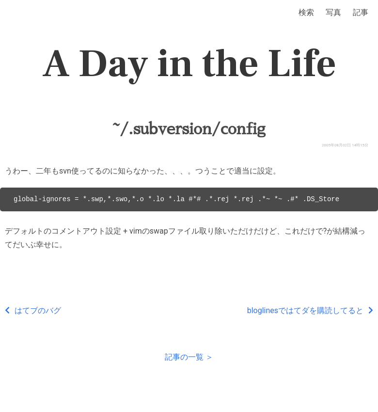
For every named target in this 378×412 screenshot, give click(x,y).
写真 (333, 12)
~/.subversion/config (189, 129)
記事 (360, 12)
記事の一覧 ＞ (189, 357)
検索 (306, 12)
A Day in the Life (189, 64)
